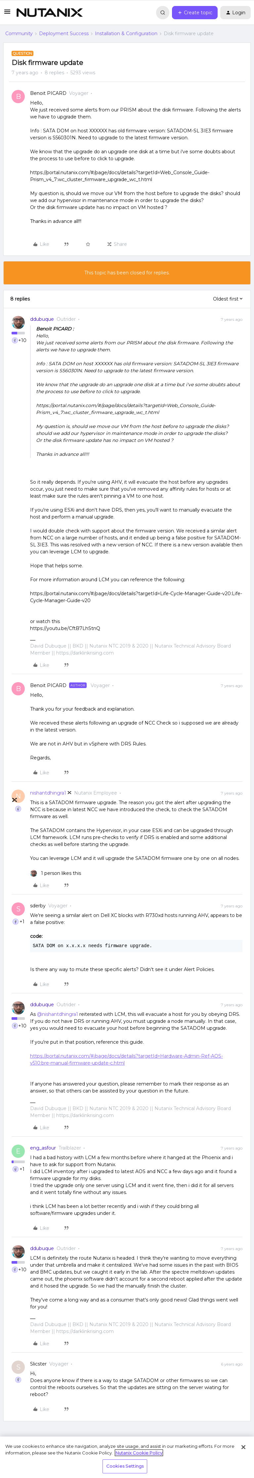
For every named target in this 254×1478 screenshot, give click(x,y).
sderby (38, 906)
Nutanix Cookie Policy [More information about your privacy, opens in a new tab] (138, 1452)
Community (19, 33)
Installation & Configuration (126, 33)
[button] (7, 14)
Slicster (38, 1364)
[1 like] (55, 873)
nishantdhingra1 (48, 793)
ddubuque (42, 319)
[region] (127, 1457)
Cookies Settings (125, 1466)
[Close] (243, 1447)
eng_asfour (43, 1148)
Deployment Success (64, 33)
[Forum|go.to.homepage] (50, 12)
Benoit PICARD (48, 93)
